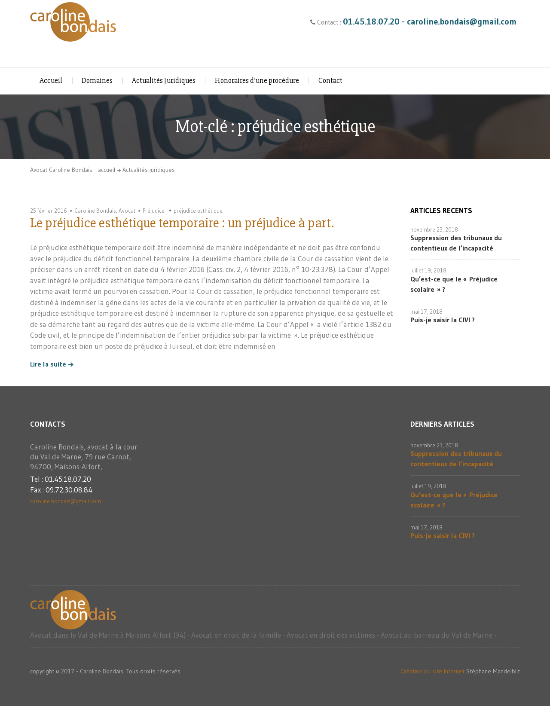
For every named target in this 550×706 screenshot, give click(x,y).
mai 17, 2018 (426, 311)
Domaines (97, 80)
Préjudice (154, 210)
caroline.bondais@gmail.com (65, 501)
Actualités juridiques (148, 170)
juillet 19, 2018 (428, 270)
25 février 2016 (48, 210)
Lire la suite (48, 364)
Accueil (51, 80)
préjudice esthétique (198, 210)
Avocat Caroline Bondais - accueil (72, 170)
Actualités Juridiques (164, 80)
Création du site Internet (432, 671)
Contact (330, 80)
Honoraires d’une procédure (257, 80)
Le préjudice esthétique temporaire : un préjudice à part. (182, 222)
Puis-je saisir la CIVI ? (442, 319)
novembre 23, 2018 (434, 229)
